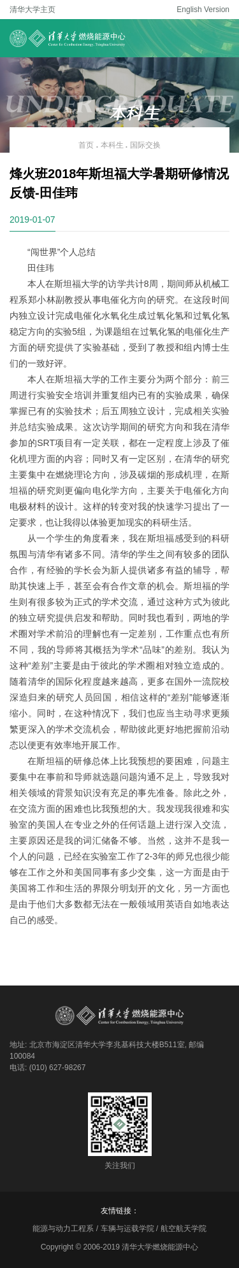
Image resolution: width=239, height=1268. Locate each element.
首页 (86, 145)
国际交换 (145, 145)
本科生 (112, 145)
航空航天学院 (183, 1228)
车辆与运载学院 (127, 1228)
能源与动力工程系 (63, 1228)
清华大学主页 (32, 9)
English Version (203, 9)
